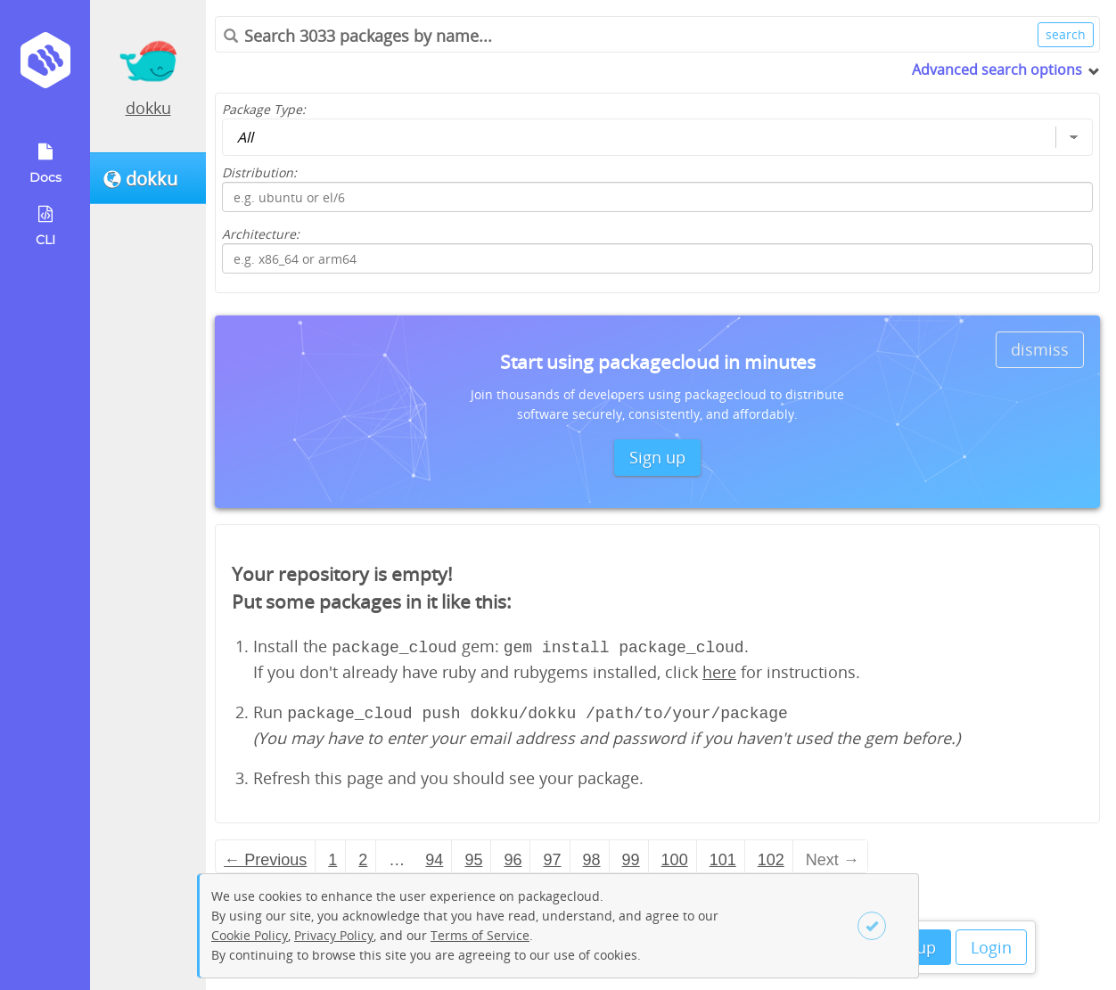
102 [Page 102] (771, 856)
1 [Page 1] (332, 856)
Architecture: (261, 233)
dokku (148, 108)
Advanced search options (997, 69)
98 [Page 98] (592, 856)
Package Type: (264, 109)
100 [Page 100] (674, 856)
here (719, 670)
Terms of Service (480, 935)
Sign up (657, 457)
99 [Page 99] (631, 856)
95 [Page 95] (473, 856)
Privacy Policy (333, 935)
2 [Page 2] (362, 856)
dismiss (1040, 349)
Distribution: (259, 172)
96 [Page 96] (512, 856)
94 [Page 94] (434, 856)
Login (991, 947)
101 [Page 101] (723, 856)
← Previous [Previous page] (265, 856)
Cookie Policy (249, 935)
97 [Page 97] (552, 856)
